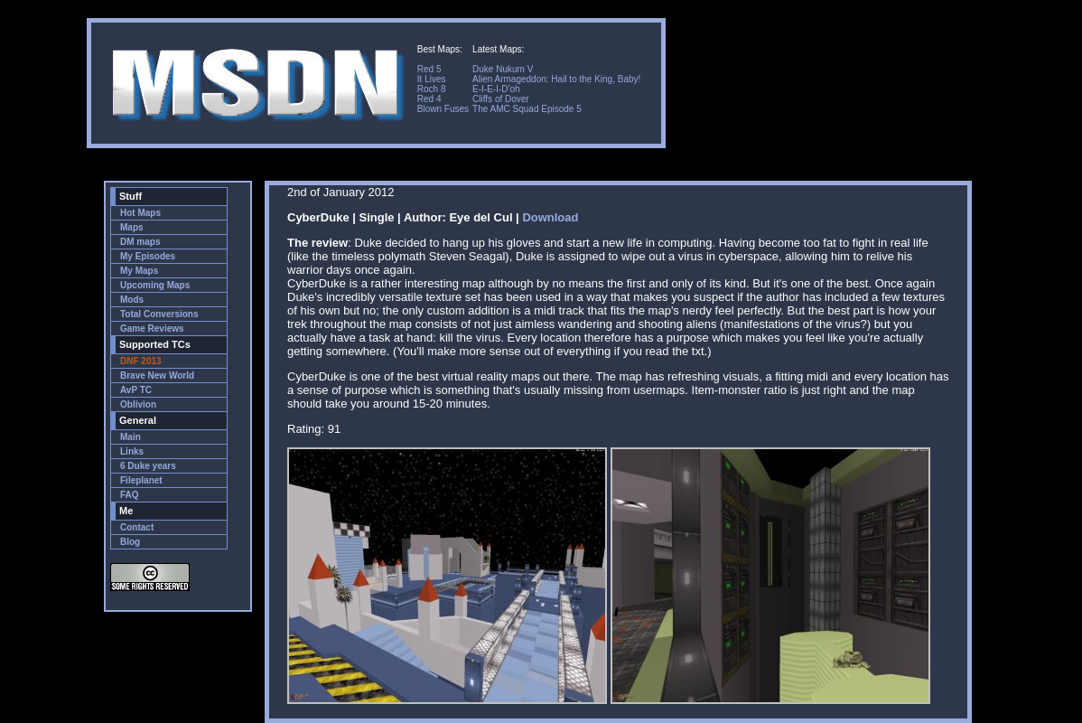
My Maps (139, 271)
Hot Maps (140, 213)
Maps (132, 227)
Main (130, 437)
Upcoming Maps (155, 285)
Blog (130, 542)
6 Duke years (148, 466)
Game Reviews (152, 328)
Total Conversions (159, 314)
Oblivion (138, 404)
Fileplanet (141, 480)
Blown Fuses (443, 109)
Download (550, 217)
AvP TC (136, 390)
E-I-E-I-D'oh (495, 89)
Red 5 (429, 69)
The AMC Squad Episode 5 (527, 109)
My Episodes (147, 256)
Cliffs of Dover (500, 99)
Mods (132, 300)
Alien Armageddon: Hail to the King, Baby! (556, 79)
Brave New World (157, 375)
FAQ (129, 495)
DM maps (140, 242)
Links (132, 451)
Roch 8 (431, 89)
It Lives (431, 79)
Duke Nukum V (502, 69)
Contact (137, 527)
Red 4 (429, 99)
